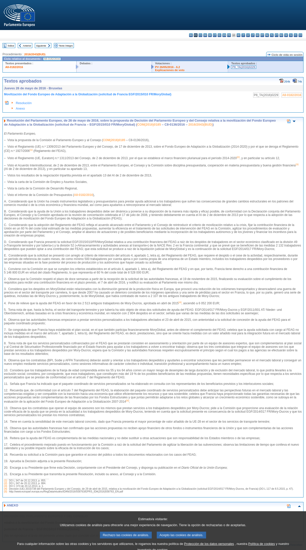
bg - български (191, 35)
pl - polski (272, 35)
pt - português (276, 35)
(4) (5, 488)
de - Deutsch (210, 35)
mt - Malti (262, 35)
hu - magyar (257, 35)
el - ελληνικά (219, 35)
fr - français (229, 35)
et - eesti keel (215, 35)
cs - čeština (200, 35)
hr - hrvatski (238, 35)
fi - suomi (295, 35)
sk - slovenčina (286, 35)
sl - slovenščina (291, 35)
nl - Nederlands (267, 35)
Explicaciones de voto (170, 70)
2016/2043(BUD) (35, 54)
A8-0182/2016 (14, 67)
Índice (11, 45)
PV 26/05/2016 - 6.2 (167, 67)
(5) (5, 491)
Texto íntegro (66, 45)
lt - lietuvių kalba (253, 35)
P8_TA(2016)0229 (243, 67)
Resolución (24, 103)
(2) (5, 483)
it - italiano (243, 35)
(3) (5, 486)
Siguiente (41, 45)
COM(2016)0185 (149, 124)
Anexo (20, 108)
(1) (5, 480)
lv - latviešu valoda (248, 35)
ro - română (281, 35)
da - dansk (205, 35)
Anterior (27, 45)
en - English (224, 35)
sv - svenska (300, 35)
